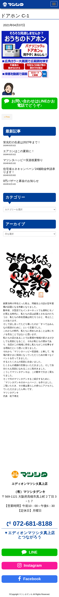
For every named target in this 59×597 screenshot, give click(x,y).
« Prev (7, 117)
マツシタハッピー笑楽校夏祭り (23, 160)
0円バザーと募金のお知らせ (21, 181)
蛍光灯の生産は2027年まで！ (21, 142)
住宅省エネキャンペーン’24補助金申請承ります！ (29, 170)
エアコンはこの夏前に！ (18, 151)
